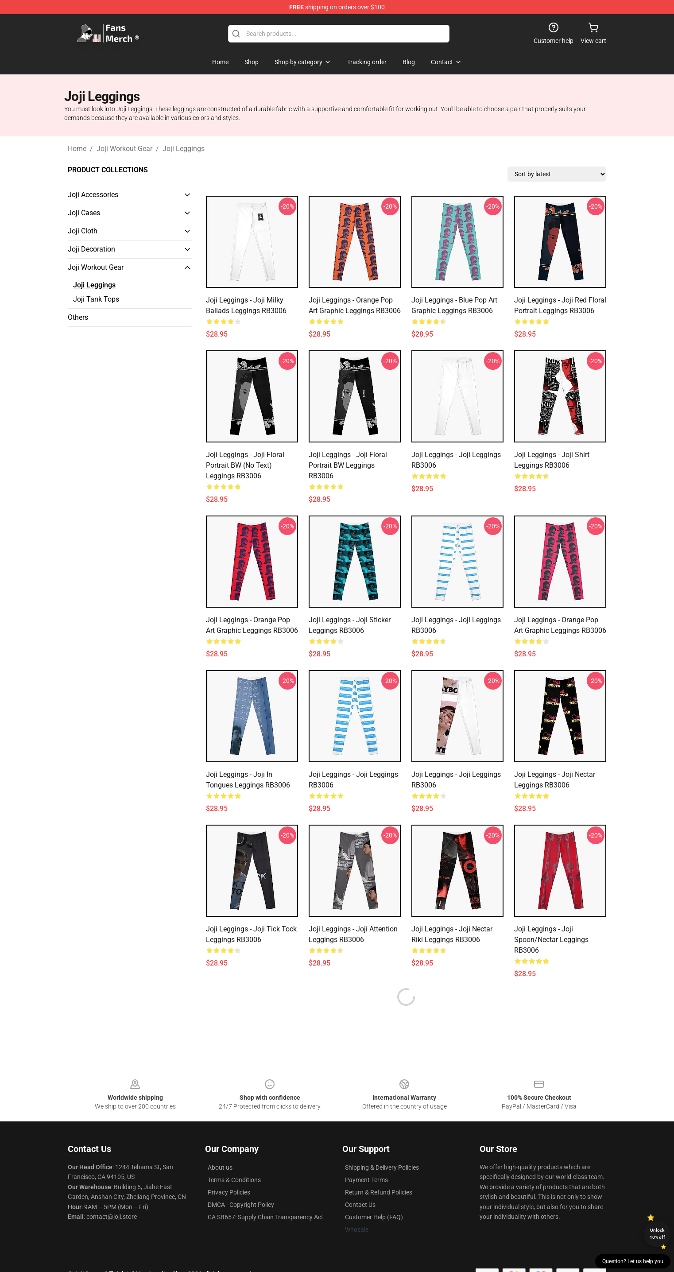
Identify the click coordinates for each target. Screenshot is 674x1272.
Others (78, 317)
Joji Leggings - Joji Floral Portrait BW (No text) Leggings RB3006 (245, 465)
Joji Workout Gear (124, 148)
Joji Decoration (91, 249)
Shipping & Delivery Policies (382, 1146)
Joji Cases (84, 213)
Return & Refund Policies (378, 1171)
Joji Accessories (93, 194)
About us (220, 1146)
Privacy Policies (229, 1171)
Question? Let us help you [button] (632, 1261)
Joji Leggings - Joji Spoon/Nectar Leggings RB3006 (551, 939)
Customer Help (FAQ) (374, 1195)
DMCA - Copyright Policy (241, 1183)
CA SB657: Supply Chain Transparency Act (265, 1195)
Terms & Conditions (234, 1158)
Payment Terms (366, 1158)
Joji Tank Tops (96, 299)
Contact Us (360, 1183)
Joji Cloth (82, 231)
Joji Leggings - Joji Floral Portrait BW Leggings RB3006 (348, 465)
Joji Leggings (184, 148)
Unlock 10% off (657, 1234)
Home (77, 148)
